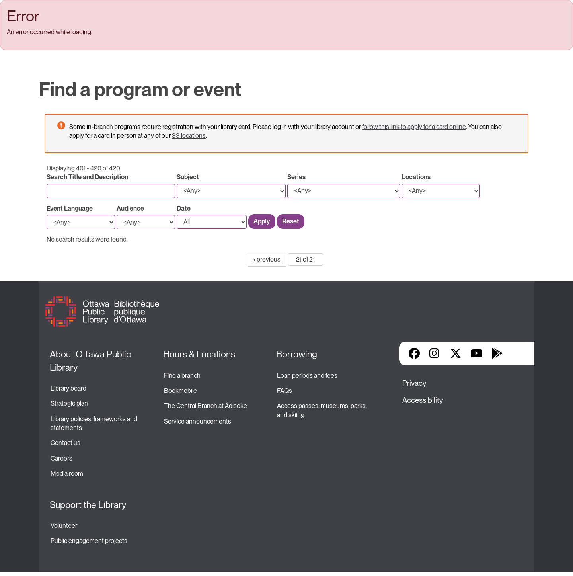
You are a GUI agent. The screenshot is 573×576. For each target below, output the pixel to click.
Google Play (497, 353)
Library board (68, 388)
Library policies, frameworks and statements (94, 423)
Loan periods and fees (308, 375)
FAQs (284, 390)
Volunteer (64, 525)
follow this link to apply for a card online (414, 127)
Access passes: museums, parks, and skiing (322, 410)
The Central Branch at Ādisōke (205, 406)
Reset (290, 221)
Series (296, 177)
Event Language (70, 208)
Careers (61, 458)
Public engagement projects (89, 541)
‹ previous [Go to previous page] (267, 259)
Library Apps (517, 353)
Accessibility (422, 400)
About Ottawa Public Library (91, 361)
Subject (188, 177)
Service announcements (197, 421)
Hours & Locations (199, 354)
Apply (261, 221)
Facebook (414, 353)
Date (184, 208)
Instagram (434, 353)
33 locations (189, 135)
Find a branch (182, 375)
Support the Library (88, 504)
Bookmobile (180, 390)
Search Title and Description (87, 177)
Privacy (414, 383)
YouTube (476, 353)
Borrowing (296, 354)
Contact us (65, 443)
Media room (67, 473)
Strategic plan (70, 403)
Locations (416, 177)
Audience (130, 208)
